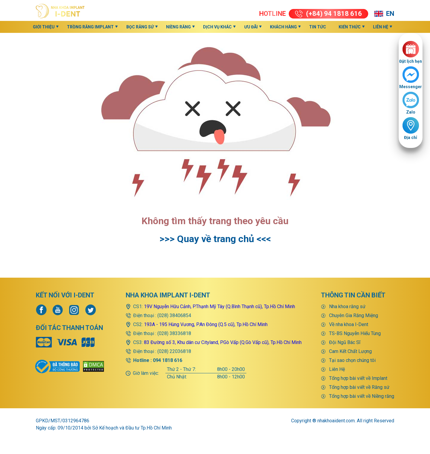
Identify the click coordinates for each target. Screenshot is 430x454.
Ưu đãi (251, 27)
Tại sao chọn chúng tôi (352, 360)
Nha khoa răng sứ (347, 306)
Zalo (410, 112)
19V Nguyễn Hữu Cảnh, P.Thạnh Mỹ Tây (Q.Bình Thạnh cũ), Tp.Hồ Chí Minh (219, 306)
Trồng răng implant (90, 27)
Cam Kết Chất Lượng (350, 351)
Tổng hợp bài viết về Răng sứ (359, 387)
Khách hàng (283, 27)
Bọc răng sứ (140, 27)
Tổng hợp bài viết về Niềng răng (361, 396)
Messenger (410, 86)
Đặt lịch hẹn (410, 61)
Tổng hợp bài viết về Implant (358, 378)
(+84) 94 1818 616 (328, 13)
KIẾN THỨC (350, 27)
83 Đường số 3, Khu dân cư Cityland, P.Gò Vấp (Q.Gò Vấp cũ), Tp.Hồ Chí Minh (223, 342)
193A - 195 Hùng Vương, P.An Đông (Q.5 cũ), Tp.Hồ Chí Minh (206, 324)
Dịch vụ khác (217, 27)
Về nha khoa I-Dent (348, 324)
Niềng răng (178, 27)
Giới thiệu (44, 27)
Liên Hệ (380, 27)
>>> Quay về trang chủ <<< (215, 238)
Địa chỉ (410, 137)
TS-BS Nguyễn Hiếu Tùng (355, 333)
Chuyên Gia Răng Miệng (353, 315)
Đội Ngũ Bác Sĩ (344, 342)
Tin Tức (317, 27)
